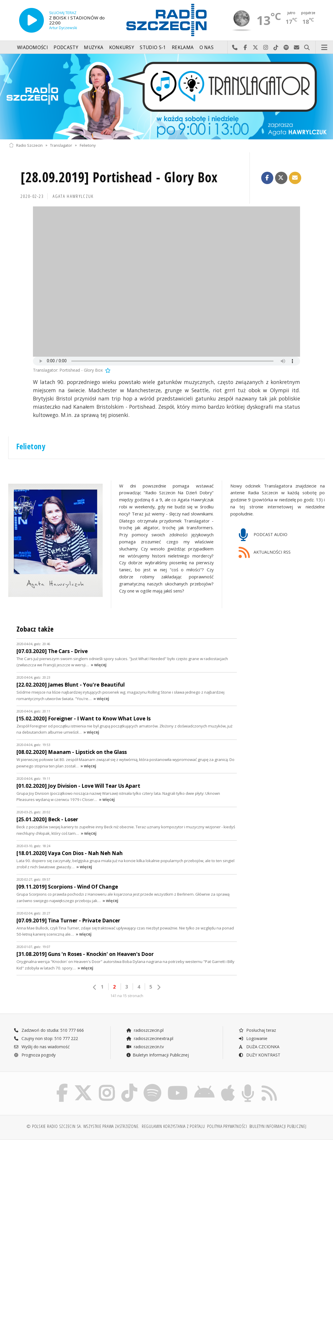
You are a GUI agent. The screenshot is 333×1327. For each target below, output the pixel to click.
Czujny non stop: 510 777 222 (46, 1038)
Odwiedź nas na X (255, 47)
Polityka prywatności (227, 1126)
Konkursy (121, 47)
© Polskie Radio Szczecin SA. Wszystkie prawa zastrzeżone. (82, 1126)
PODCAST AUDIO (263, 535)
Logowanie (253, 1038)
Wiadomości (32, 47)
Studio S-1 (153, 47)
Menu (324, 47)
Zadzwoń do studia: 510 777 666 (49, 1030)
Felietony (88, 145)
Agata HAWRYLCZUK (73, 196)
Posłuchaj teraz (257, 1030)
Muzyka (93, 47)
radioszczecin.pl (145, 1030)
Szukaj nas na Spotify (286, 47)
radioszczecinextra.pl (150, 1038)
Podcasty (66, 47)
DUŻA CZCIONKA (259, 1046)
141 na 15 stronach (126, 995)
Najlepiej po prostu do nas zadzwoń (235, 47)
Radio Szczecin (25, 145)
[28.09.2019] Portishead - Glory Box (119, 177)
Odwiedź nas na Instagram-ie (266, 47)
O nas (206, 47)
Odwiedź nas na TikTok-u (276, 47)
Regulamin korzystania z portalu (173, 1126)
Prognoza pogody (35, 1055)
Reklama (183, 47)
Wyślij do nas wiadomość (297, 47)
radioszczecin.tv (145, 1046)
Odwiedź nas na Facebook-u (245, 47)
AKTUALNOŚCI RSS (265, 553)
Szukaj (307, 47)
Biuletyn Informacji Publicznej (157, 1055)
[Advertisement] (87, 1189)
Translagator (61, 145)
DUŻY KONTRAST (259, 1055)
